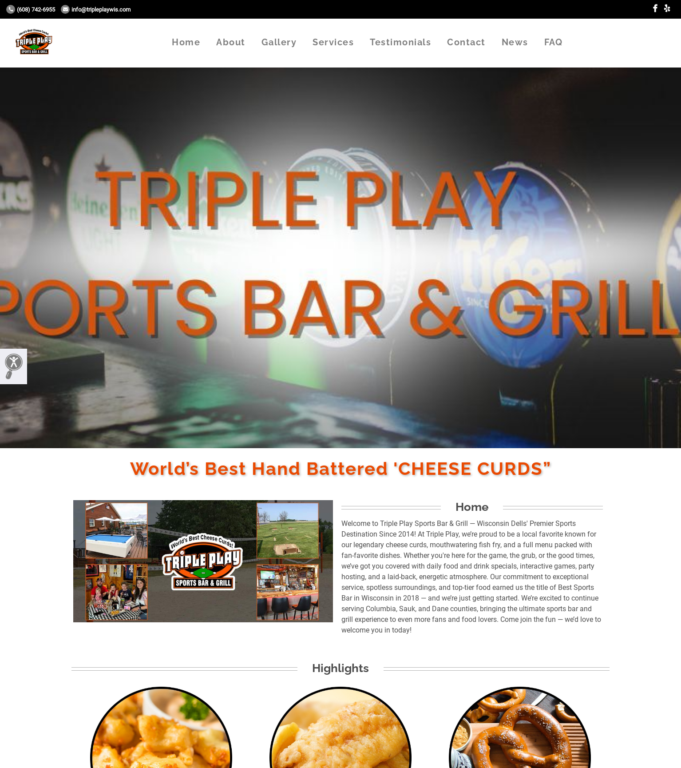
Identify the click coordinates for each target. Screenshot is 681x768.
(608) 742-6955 (30, 9)
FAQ (553, 42)
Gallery (279, 42)
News (515, 42)
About (230, 42)
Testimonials (400, 42)
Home (186, 42)
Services (333, 42)
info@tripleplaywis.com (96, 9)
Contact (466, 42)
